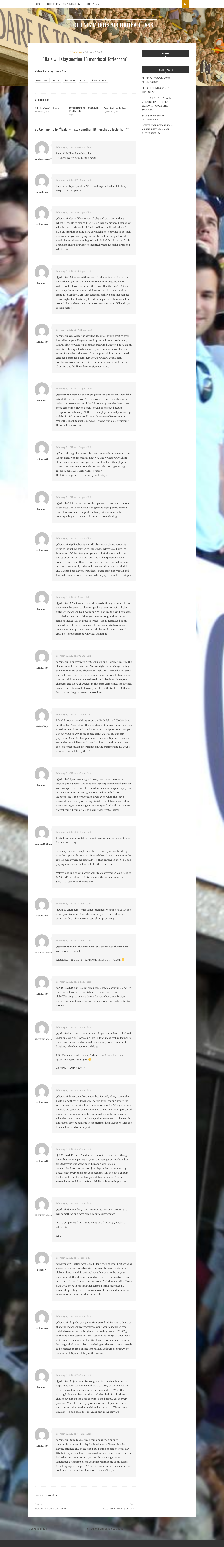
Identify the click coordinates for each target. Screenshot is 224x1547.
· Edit (88, 147)
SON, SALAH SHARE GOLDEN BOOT (153, 117)
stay (83, 80)
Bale (56, 80)
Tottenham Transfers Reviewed (48, 108)
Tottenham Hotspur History (63, 4)
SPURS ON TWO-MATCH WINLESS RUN (156, 80)
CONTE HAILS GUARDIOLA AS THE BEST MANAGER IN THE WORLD (157, 129)
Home (38, 4)
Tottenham (93, 4)
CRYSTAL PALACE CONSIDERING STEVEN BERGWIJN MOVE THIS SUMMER (156, 103)
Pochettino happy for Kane (114, 108)
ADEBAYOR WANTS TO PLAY (119, 1508)
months (70, 80)
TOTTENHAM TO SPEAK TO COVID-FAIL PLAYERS (84, 109)
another (42, 80)
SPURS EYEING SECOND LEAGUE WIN (155, 90)
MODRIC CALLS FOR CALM (50, 1508)
